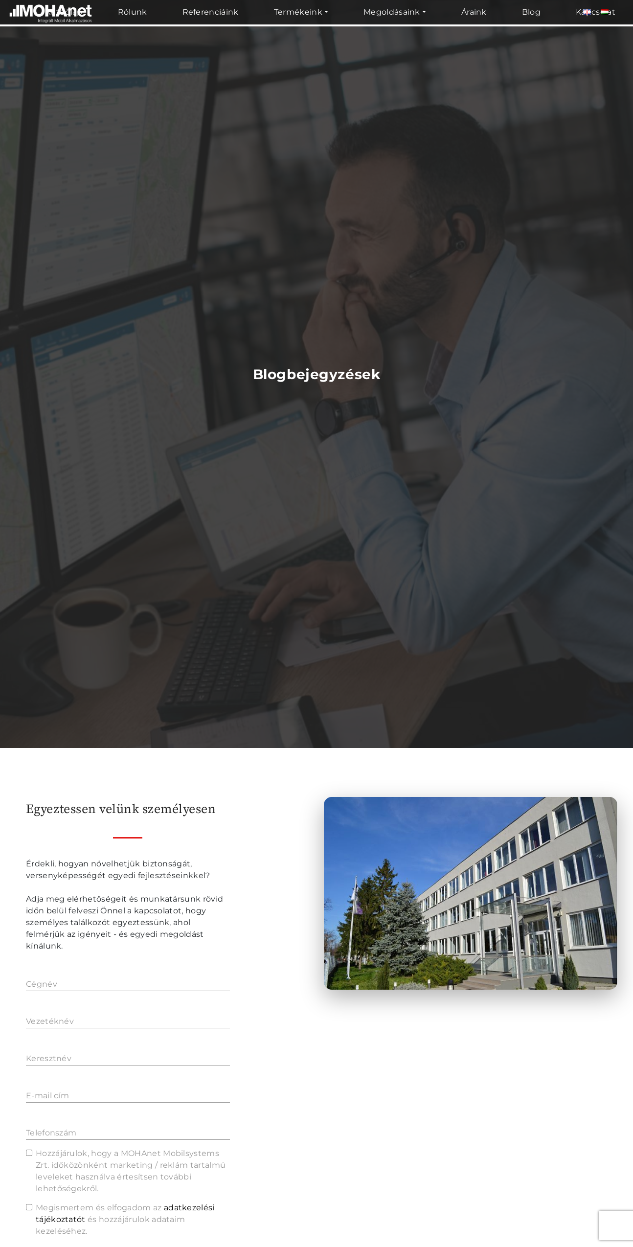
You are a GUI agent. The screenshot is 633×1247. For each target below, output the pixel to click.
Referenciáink (210, 12)
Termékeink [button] (298, 12)
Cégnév (41, 984)
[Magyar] (605, 12)
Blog (531, 12)
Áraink (474, 12)
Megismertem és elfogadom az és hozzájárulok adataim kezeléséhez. (125, 1219)
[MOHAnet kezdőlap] (51, 24)
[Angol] (587, 12)
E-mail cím (47, 1095)
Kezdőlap (64, 12)
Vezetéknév (50, 1021)
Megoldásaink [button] (391, 12)
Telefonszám (51, 1132)
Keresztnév (48, 1058)
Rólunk (132, 12)
